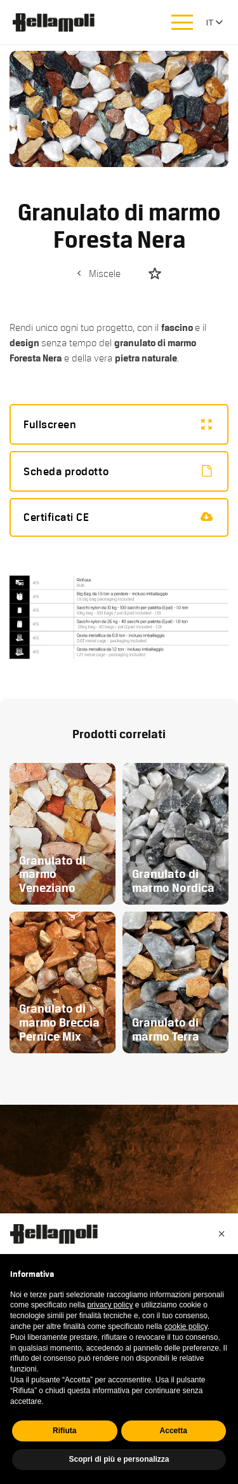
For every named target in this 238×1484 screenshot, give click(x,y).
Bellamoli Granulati (60, 22)
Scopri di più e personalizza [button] (119, 1459)
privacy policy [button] (110, 1304)
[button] (221, 1234)
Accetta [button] (173, 1430)
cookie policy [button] (186, 1326)
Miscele (97, 273)
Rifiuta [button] (64, 1430)
